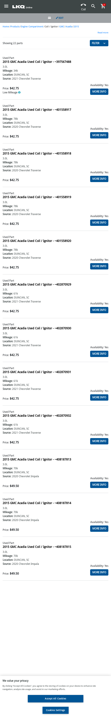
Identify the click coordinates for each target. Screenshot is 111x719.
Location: (8, 74)
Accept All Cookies (55, 698)
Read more (103, 32)
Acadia (69, 26)
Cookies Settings (55, 710)
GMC (61, 26)
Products (15, 26)
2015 (76, 26)
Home (6, 26)
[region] (55, 697)
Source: (7, 78)
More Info (99, 91)
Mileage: (8, 70)
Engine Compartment (32, 26)
